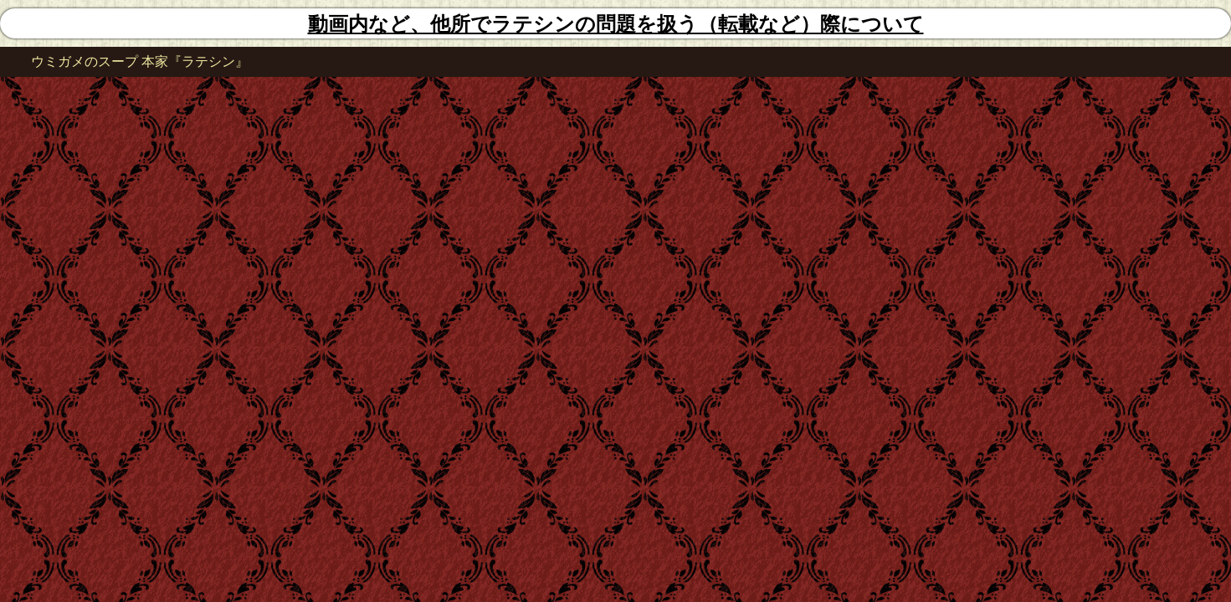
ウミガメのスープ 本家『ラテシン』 (140, 61)
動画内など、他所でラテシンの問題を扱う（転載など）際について (616, 24)
